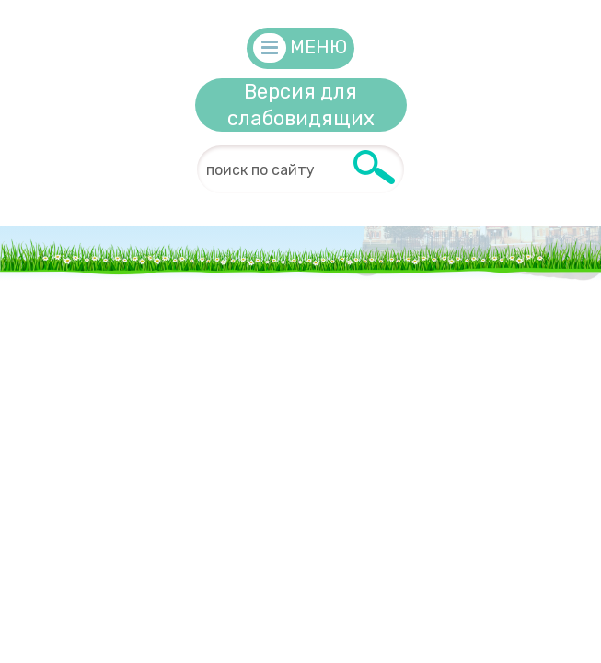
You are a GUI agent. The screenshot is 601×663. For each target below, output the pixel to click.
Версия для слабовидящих (301, 105)
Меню (318, 47)
